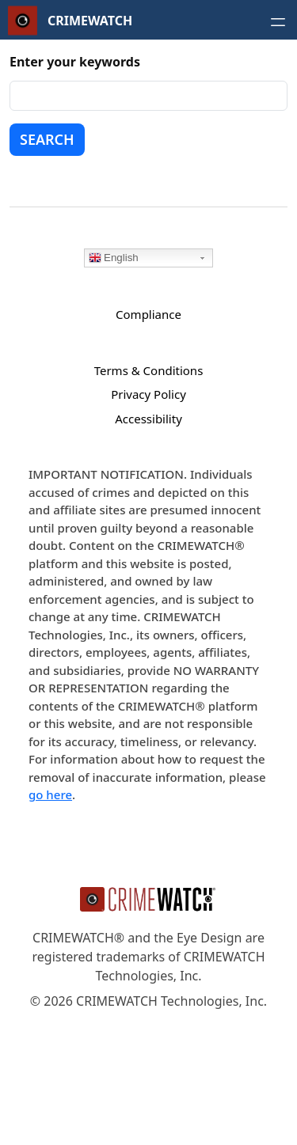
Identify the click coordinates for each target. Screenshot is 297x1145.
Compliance (148, 314)
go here (50, 794)
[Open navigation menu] (278, 21)
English (114, 259)
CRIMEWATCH (90, 20)
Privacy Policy (148, 394)
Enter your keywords (75, 61)
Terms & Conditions (149, 370)
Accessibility (148, 419)
